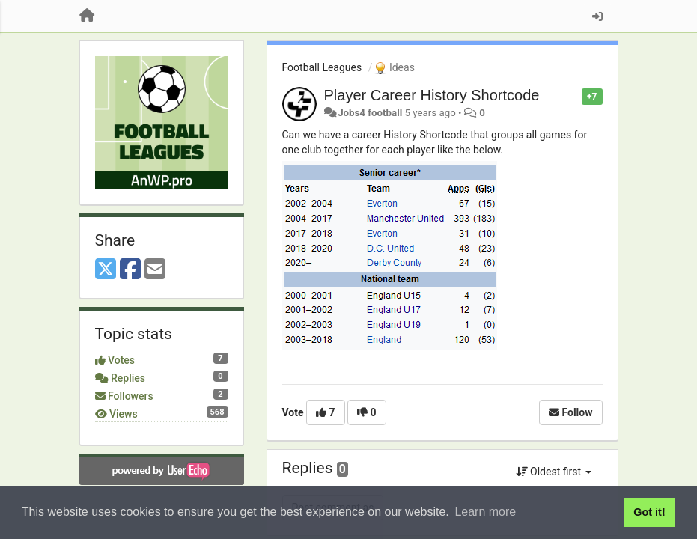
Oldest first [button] (553, 472)
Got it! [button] (649, 512)
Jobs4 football (370, 112)
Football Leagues (322, 67)
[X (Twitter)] (105, 270)
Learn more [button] (485, 511)
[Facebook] (130, 270)
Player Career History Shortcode (432, 95)
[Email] (154, 270)
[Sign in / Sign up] (597, 16)
